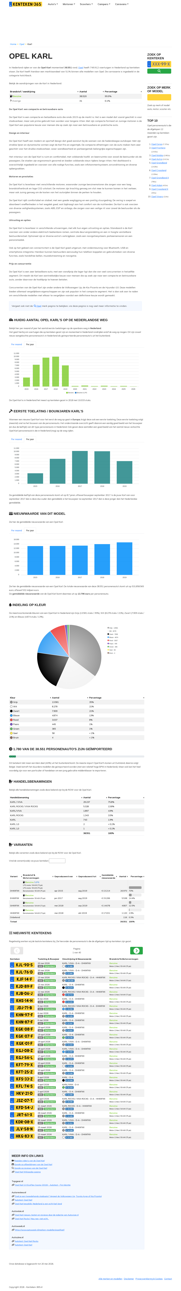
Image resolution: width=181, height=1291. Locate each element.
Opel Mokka (157, 155)
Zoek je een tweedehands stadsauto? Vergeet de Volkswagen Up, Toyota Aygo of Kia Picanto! (58, 1196)
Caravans (120, 4)
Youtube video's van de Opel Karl (30, 1160)
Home (13, 44)
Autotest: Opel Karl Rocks (26, 1241)
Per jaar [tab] (30, 344)
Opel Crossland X (159, 189)
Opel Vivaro (157, 196)
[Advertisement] (90, 26)
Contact (168, 1278)
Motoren (68, 4)
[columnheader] (43, 91)
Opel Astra (156, 159)
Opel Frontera (158, 147)
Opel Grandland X (160, 177)
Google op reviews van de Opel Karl (30, 1168)
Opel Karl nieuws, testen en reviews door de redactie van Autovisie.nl (47, 1215)
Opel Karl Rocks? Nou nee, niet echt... (32, 1218)
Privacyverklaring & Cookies (149, 1278)
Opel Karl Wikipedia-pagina (28, 1172)
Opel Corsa (156, 144)
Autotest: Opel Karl (23, 1200)
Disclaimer (129, 1278)
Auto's (52, 4)
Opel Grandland (159, 162)
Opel (21, 44)
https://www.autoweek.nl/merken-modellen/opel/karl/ (39, 1230)
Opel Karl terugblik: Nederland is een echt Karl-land (38, 1203)
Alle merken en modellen (110, 1278)
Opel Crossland (158, 170)
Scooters (85, 4)
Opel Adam (156, 185)
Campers (103, 4)
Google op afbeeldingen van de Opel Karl (33, 1164)
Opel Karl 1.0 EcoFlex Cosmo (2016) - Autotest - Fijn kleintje (43, 1185)
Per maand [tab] (16, 344)
